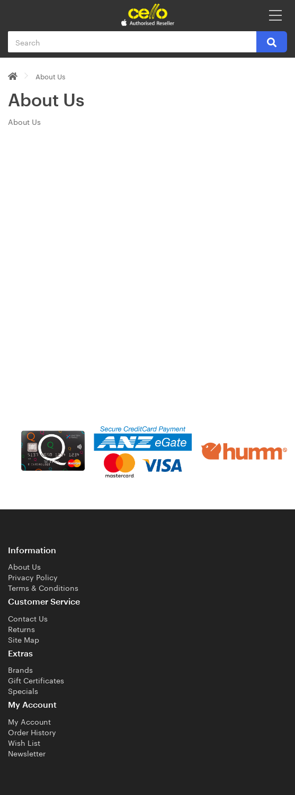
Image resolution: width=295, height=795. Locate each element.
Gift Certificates (36, 680)
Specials (23, 690)
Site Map (23, 639)
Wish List (24, 742)
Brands (20, 669)
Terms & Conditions (43, 587)
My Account (29, 721)
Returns (21, 628)
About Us (50, 75)
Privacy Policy (33, 576)
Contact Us (28, 618)
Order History (32, 731)
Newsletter (27, 753)
